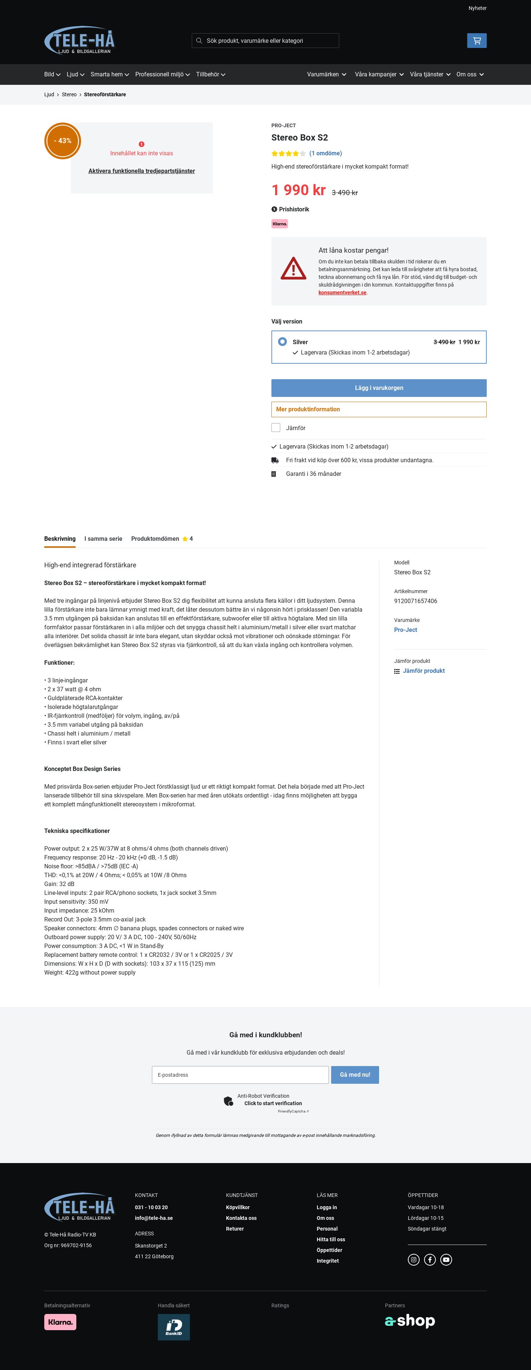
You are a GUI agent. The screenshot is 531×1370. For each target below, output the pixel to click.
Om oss (325, 1218)
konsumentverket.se (343, 292)
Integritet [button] (328, 1261)
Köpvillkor (238, 1207)
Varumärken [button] (326, 74)
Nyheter (478, 8)
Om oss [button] (470, 74)
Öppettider (329, 1250)
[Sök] (265, 40)
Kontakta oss (241, 1218)
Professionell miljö (162, 74)
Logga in (327, 1207)
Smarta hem (110, 74)
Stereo (69, 94)
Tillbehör (211, 74)
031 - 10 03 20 (151, 1207)
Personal (327, 1229)
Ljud (76, 74)
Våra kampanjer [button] (379, 74)
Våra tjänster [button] (430, 74)
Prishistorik (290, 209)
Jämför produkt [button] (419, 674)
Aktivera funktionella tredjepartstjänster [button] (141, 170)
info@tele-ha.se (154, 1218)
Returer (235, 1229)
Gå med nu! (357, 1074)
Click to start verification (273, 1103)
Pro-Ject (405, 633)
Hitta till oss (331, 1239)
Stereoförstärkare (105, 94)
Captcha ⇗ (293, 1111)
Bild (52, 74)
